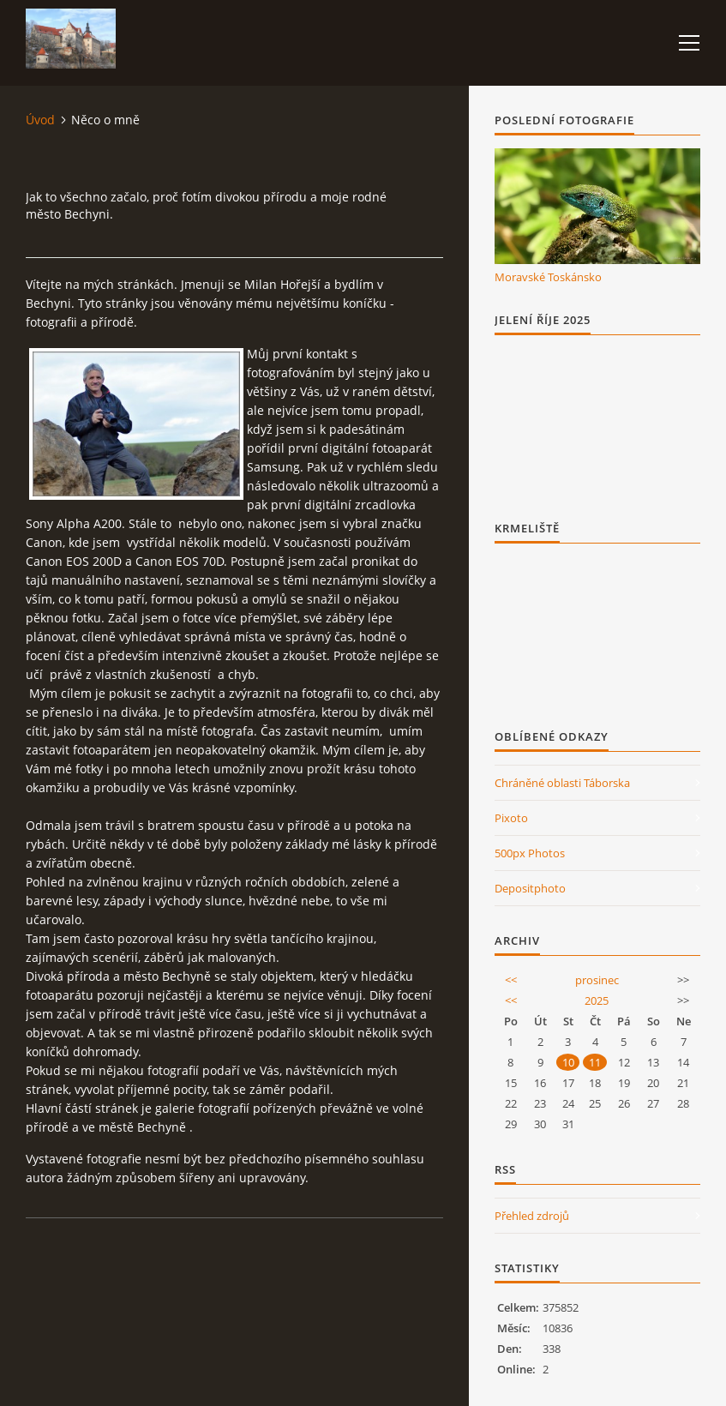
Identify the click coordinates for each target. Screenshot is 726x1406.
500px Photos (530, 853)
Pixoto (511, 818)
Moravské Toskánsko (548, 277)
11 (595, 1062)
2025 (597, 1000)
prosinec (597, 980)
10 (568, 1062)
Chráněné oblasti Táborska (562, 782)
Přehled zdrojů (532, 1215)
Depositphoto (530, 888)
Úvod (40, 119)
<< (511, 980)
